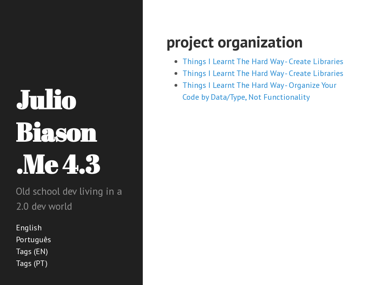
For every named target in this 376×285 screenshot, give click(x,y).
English (29, 227)
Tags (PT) (32, 263)
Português (33, 239)
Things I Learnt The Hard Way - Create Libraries (262, 61)
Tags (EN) (32, 251)
